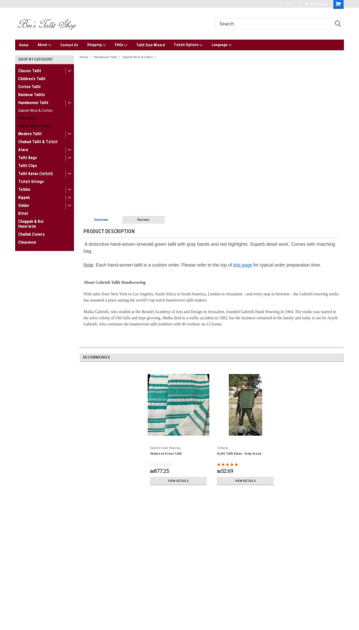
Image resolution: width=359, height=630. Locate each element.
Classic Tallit (29, 70)
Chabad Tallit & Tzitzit (38, 141)
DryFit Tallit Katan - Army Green (239, 453)
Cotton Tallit (29, 86)
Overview (101, 220)
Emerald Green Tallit (172, 57)
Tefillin (24, 189)
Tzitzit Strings (31, 181)
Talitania (222, 448)
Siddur (23, 205)
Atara (23, 149)
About (44, 45)
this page (242, 265)
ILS (290, 4)
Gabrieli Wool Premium (35, 126)
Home (24, 45)
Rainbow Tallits (31, 94)
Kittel (23, 213)
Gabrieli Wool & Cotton (35, 110)
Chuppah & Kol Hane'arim (30, 224)
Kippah (24, 197)
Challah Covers (31, 234)
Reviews (143, 220)
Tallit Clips (27, 165)
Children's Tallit (31, 78)
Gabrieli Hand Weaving (165, 448)
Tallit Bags (27, 157)
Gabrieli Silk (26, 118)
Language (222, 45)
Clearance (27, 242)
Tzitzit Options (188, 45)
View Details (178, 481)
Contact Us (69, 45)
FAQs (121, 45)
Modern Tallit (30, 133)
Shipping (96, 45)
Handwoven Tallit (33, 102)
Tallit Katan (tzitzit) (35, 173)
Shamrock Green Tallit (166, 453)
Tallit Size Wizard (150, 45)
